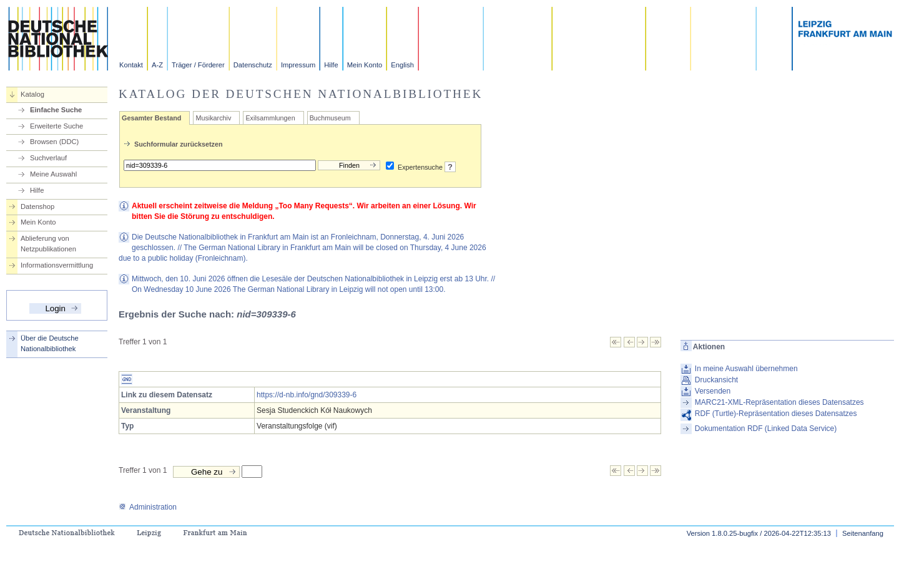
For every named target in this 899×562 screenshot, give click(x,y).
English (402, 65)
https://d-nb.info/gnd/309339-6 (306, 394)
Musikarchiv (213, 118)
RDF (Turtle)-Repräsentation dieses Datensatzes (776, 413)
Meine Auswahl (53, 174)
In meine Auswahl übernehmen (746, 368)
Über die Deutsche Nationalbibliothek (50, 343)
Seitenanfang (862, 533)
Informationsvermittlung (57, 265)
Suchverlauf (48, 158)
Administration (148, 507)
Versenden (712, 391)
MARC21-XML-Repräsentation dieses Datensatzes (779, 402)
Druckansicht (716, 379)
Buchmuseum (330, 118)
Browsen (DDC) (54, 141)
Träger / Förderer (198, 65)
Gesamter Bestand (151, 118)
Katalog (32, 94)
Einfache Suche (56, 110)
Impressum (298, 65)
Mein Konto (365, 65)
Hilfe (331, 65)
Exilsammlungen (270, 118)
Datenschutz (252, 65)
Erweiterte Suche (56, 126)
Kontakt (131, 65)
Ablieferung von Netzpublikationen (48, 244)
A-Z (157, 65)
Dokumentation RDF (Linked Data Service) (766, 428)
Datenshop (37, 206)
